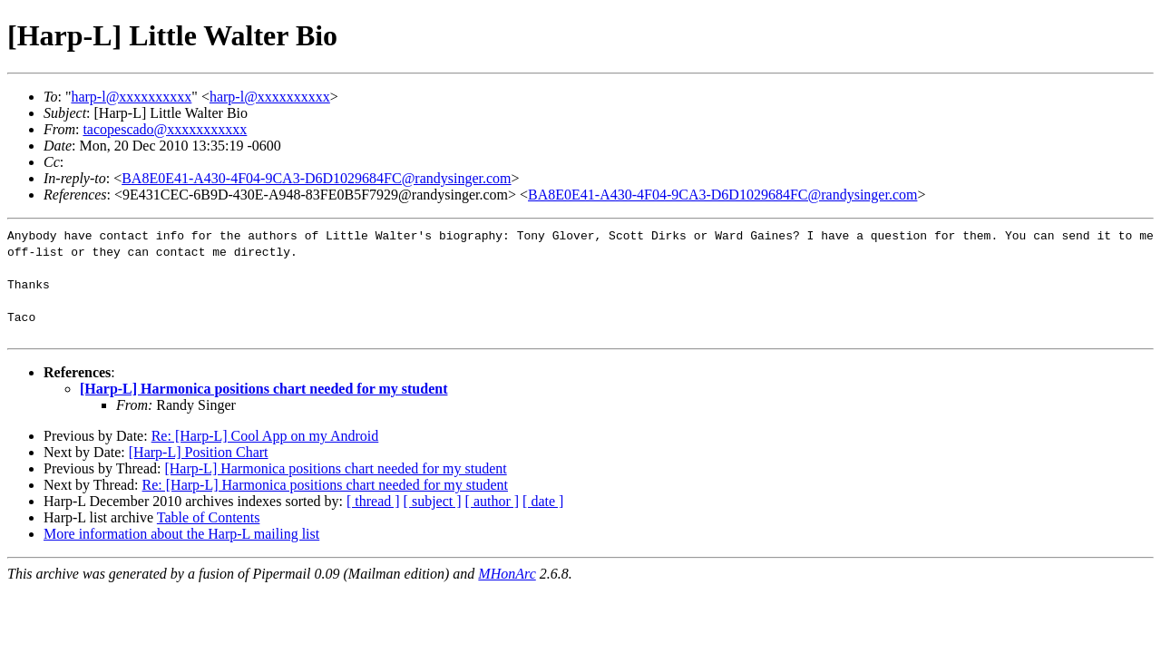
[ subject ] (433, 501)
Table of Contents (208, 517)
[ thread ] (373, 501)
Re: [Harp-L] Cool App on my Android (265, 435)
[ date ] (542, 501)
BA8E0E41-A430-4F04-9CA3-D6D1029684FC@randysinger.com (316, 178)
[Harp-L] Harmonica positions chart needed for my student (263, 388)
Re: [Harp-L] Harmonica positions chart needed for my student (325, 484)
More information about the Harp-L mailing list (181, 533)
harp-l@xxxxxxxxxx (131, 96)
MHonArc (506, 573)
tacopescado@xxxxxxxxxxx (165, 129)
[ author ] (492, 501)
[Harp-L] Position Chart (198, 452)
